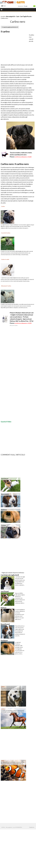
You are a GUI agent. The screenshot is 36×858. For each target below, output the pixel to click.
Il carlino (5, 31)
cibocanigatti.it (10, 16)
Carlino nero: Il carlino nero (15, 164)
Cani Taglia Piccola (25, 16)
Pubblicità (31, 827)
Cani (17, 16)
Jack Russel (4, 479)
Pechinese (4, 510)
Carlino (3, 525)
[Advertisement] (14, 49)
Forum (4, 5)
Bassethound (5, 494)
